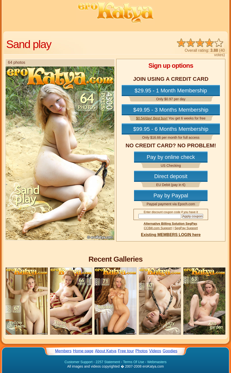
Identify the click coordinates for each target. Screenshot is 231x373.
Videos (155, 351)
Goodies (170, 351)
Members (63, 351)
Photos (141, 351)
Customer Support (78, 362)
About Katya (105, 351)
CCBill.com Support (158, 228)
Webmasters (156, 362)
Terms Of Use (133, 362)
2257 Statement (108, 362)
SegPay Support (186, 228)
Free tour (126, 351)
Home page (83, 351)
